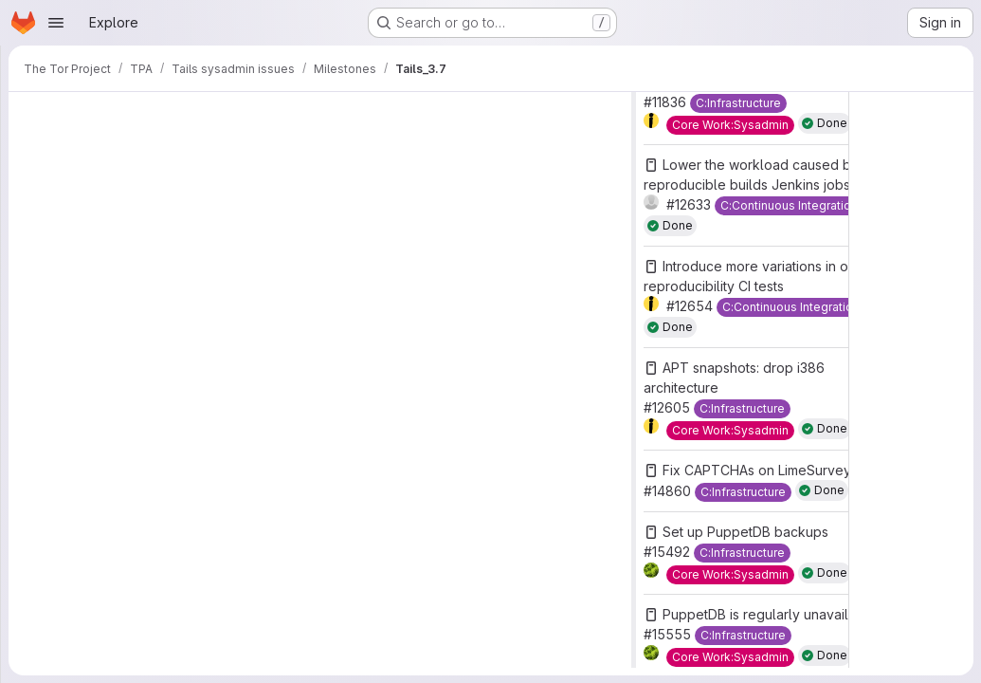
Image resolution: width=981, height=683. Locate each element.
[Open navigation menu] (56, 23)
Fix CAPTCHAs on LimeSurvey (757, 470)
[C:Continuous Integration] (789, 205)
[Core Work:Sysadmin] (730, 125)
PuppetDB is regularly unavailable (770, 614)
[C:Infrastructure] (738, 103)
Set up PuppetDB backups (745, 532)
